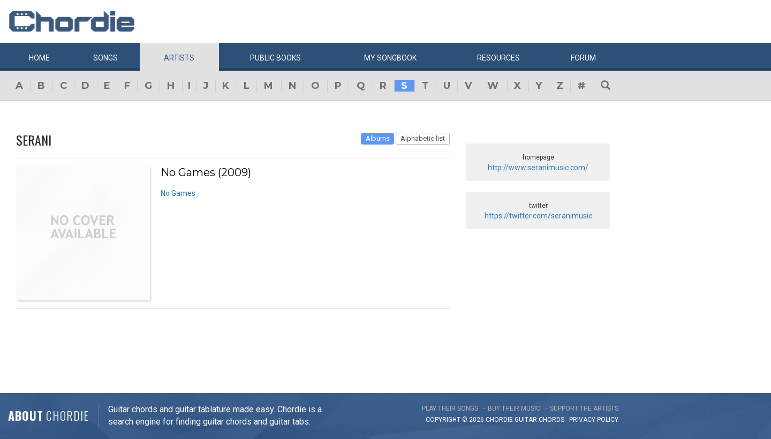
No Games (178, 193)
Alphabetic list (422, 138)
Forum (583, 58)
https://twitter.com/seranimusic (538, 215)
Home (39, 58)
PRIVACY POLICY (593, 419)
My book (390, 58)
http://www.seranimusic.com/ (538, 167)
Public (275, 58)
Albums (378, 138)
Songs (105, 58)
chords (551, 419)
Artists (179, 58)
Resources (498, 58)
